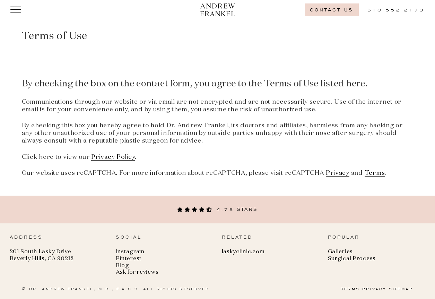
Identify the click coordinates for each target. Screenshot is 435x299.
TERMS (350, 289)
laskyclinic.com (243, 252)
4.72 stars (217, 209)
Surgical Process (352, 259)
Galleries (340, 252)
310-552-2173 (396, 10)
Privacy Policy (113, 157)
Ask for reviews (137, 272)
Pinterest (129, 259)
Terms (375, 173)
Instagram (130, 252)
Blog (122, 265)
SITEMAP (401, 289)
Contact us (332, 10)
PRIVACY (374, 289)
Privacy (337, 173)
